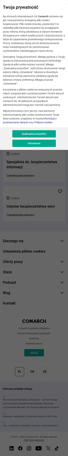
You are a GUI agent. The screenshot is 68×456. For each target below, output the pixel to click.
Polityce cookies (43, 122)
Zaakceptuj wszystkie (34, 133)
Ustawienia (34, 143)
